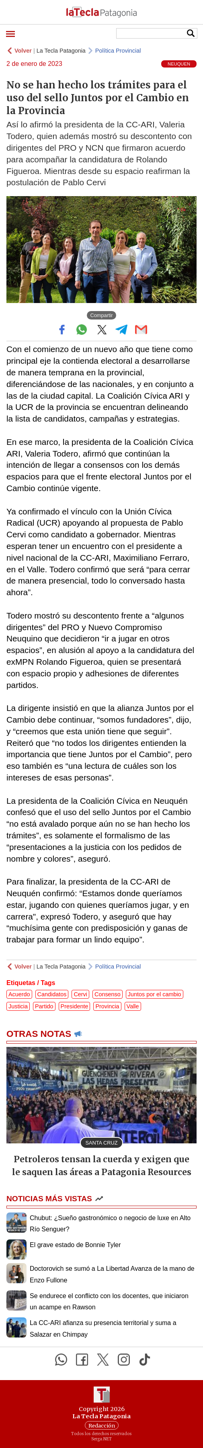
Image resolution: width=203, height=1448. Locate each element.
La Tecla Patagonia (61, 50)
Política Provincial (118, 50)
